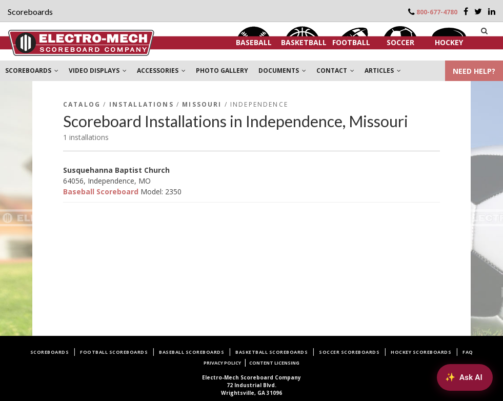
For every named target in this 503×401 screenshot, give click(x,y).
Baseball (254, 42)
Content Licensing (274, 362)
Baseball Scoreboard (100, 191)
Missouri (202, 104)
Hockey (449, 42)
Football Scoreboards (114, 352)
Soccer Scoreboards (349, 352)
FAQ (467, 352)
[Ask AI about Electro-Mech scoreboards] (465, 377)
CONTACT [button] (335, 70)
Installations (141, 104)
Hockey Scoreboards (421, 352)
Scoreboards (49, 352)
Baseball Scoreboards (191, 352)
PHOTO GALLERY (222, 70)
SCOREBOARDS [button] (31, 70)
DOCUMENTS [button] (282, 70)
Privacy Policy (222, 362)
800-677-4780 (436, 12)
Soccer (400, 42)
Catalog (81, 104)
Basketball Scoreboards (271, 352)
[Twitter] (478, 11)
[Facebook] (466, 11)
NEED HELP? (474, 71)
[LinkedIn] (491, 11)
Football (351, 42)
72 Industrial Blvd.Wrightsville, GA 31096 (251, 385)
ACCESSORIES (161, 70)
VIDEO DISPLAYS (98, 70)
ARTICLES (383, 70)
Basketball (304, 42)
